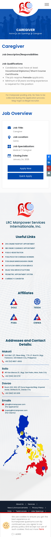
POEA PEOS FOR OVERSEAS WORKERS (19, 257)
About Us (20, 504)
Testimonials (21, 511)
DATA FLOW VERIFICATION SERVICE (19, 265)
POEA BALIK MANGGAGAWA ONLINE (19, 261)
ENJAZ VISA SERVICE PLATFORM (17, 270)
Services (31, 504)
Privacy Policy (37, 508)
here (41, 529)
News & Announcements (18, 508)
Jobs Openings (37, 511)
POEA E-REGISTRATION (14, 252)
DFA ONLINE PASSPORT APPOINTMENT (20, 244)
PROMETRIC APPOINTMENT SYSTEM (19, 274)
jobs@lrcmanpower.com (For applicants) (15, 405)
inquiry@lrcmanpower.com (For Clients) (16, 411)
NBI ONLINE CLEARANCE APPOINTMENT (20, 248)
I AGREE (18, 534)
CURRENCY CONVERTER (14, 279)
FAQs (9, 511)
